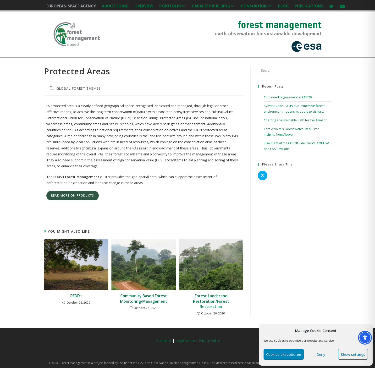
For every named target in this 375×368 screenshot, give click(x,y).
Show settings (353, 354)
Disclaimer (163, 340)
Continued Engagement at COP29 (288, 97)
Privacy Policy (209, 340)
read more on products (72, 195)
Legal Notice (185, 340)
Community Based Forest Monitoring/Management (143, 298)
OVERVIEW (143, 6)
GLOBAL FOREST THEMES (78, 88)
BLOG (283, 6)
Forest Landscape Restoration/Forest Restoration (211, 301)
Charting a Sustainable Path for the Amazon (295, 120)
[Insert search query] (294, 70)
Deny (321, 354)
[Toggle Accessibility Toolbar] (364, 337)
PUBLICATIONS (309, 6)
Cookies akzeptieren (283, 354)
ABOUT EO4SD (115, 6)
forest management (279, 25)
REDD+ (76, 295)
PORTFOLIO (172, 6)
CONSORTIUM (256, 6)
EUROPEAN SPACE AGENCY (71, 6)
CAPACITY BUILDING (213, 6)
